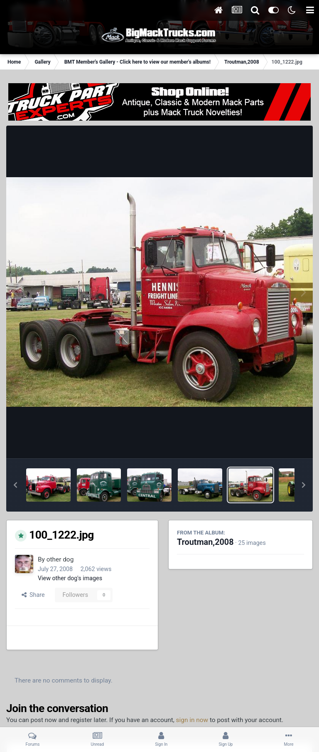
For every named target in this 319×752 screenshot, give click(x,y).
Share (33, 594)
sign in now (192, 720)
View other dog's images (70, 578)
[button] (15, 485)
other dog (60, 559)
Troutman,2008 (205, 542)
